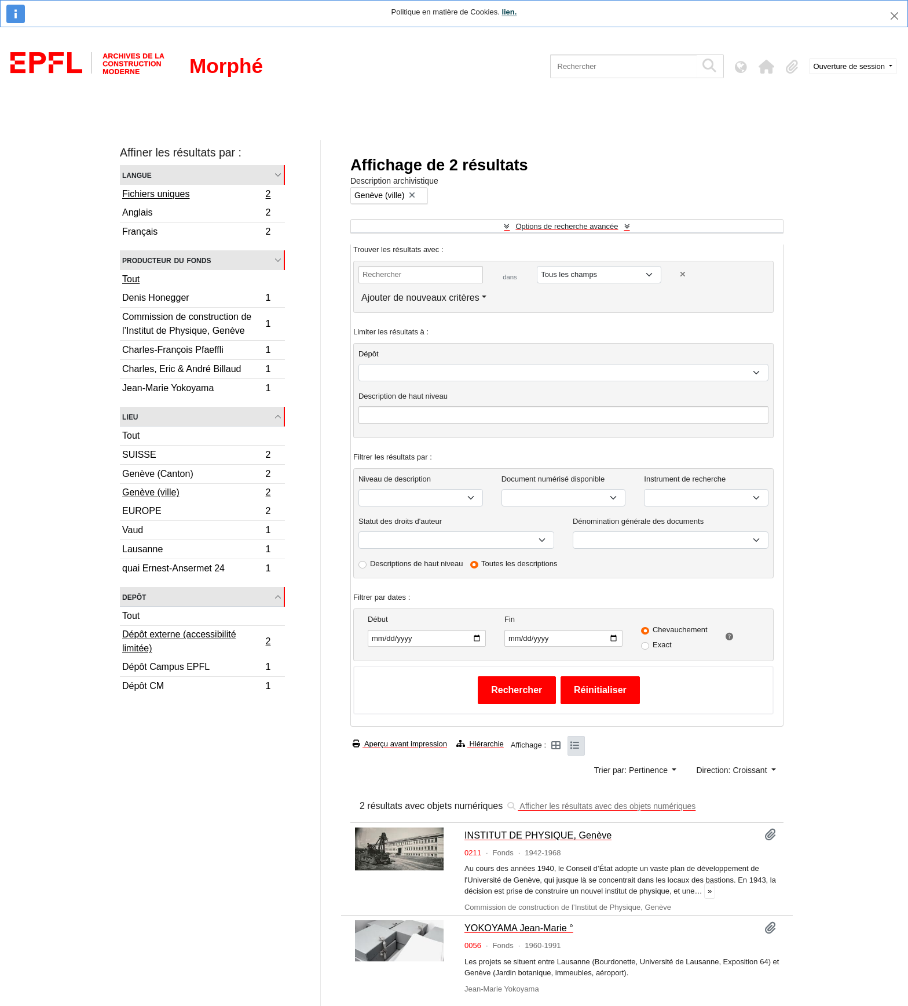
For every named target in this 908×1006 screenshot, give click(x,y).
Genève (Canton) (196, 475)
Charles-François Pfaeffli (196, 351)
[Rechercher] (623, 66)
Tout (131, 279)
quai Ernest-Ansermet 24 (196, 570)
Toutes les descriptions (519, 563)
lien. (509, 12)
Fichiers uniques (196, 195)
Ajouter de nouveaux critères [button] (420, 297)
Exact (662, 644)
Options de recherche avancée (566, 226)
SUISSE (196, 456)
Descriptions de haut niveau (416, 563)
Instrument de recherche (685, 479)
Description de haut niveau (403, 396)
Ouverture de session (850, 66)
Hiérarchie (480, 743)
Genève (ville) (196, 494)
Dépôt (368, 353)
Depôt (134, 596)
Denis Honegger (196, 299)
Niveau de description (394, 479)
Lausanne (196, 550)
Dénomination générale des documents (638, 521)
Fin (509, 619)
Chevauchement (680, 629)
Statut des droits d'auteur (400, 521)
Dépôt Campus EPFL (196, 668)
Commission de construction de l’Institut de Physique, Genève (196, 324)
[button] (766, 66)
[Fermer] (894, 16)
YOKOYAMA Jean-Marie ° (518, 928)
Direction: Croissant (732, 770)
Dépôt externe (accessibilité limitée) (196, 641)
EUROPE (196, 512)
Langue (137, 174)
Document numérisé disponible (553, 479)
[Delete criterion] (683, 274)
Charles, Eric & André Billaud (196, 370)
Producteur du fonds (166, 259)
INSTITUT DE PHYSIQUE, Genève (538, 835)
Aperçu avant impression (400, 743)
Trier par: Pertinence (632, 770)
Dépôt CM (196, 687)
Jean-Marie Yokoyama (196, 389)
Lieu (130, 416)
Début (378, 619)
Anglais (196, 214)
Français (196, 233)
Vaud (196, 531)
